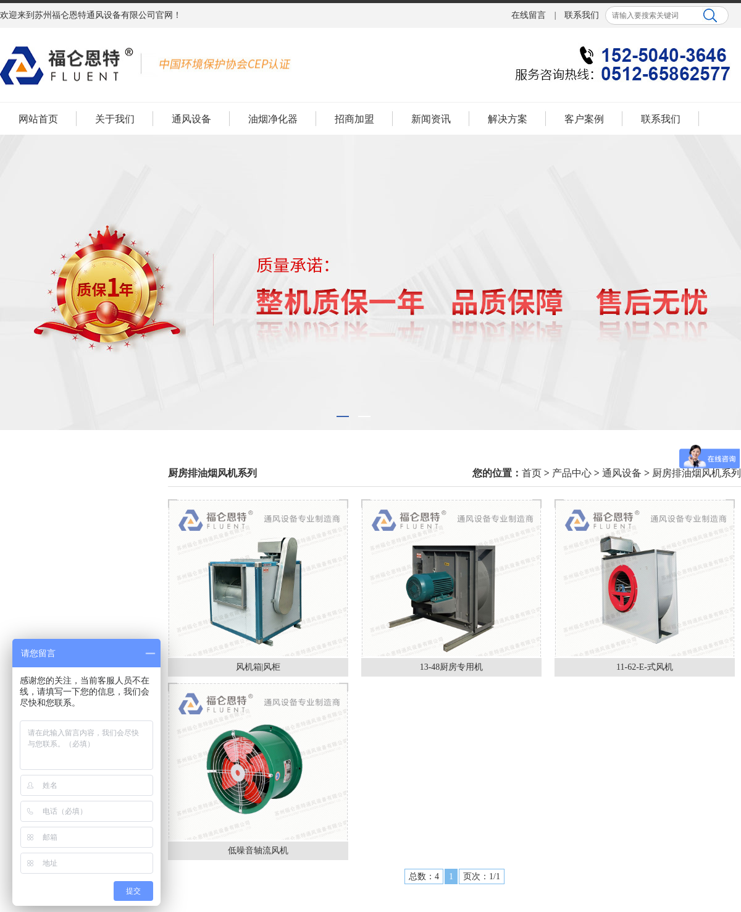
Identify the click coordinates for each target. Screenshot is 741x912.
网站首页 (38, 119)
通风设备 (191, 119)
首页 (532, 473)
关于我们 (115, 119)
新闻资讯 (431, 119)
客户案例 (584, 119)
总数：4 (424, 876)
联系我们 (581, 15)
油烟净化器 (273, 119)
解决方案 (507, 119)
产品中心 (572, 473)
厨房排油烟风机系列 (696, 473)
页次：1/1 (481, 876)
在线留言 (528, 15)
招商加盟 (354, 119)
